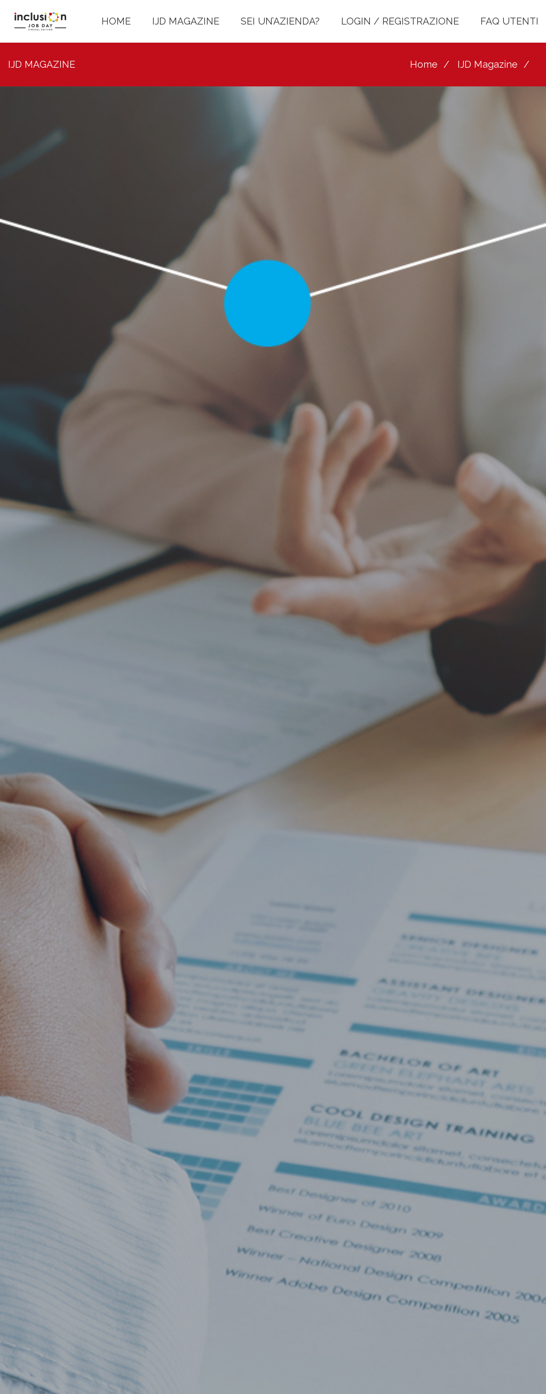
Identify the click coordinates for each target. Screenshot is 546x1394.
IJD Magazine (487, 64)
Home (424, 64)
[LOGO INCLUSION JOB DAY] (40, 21)
